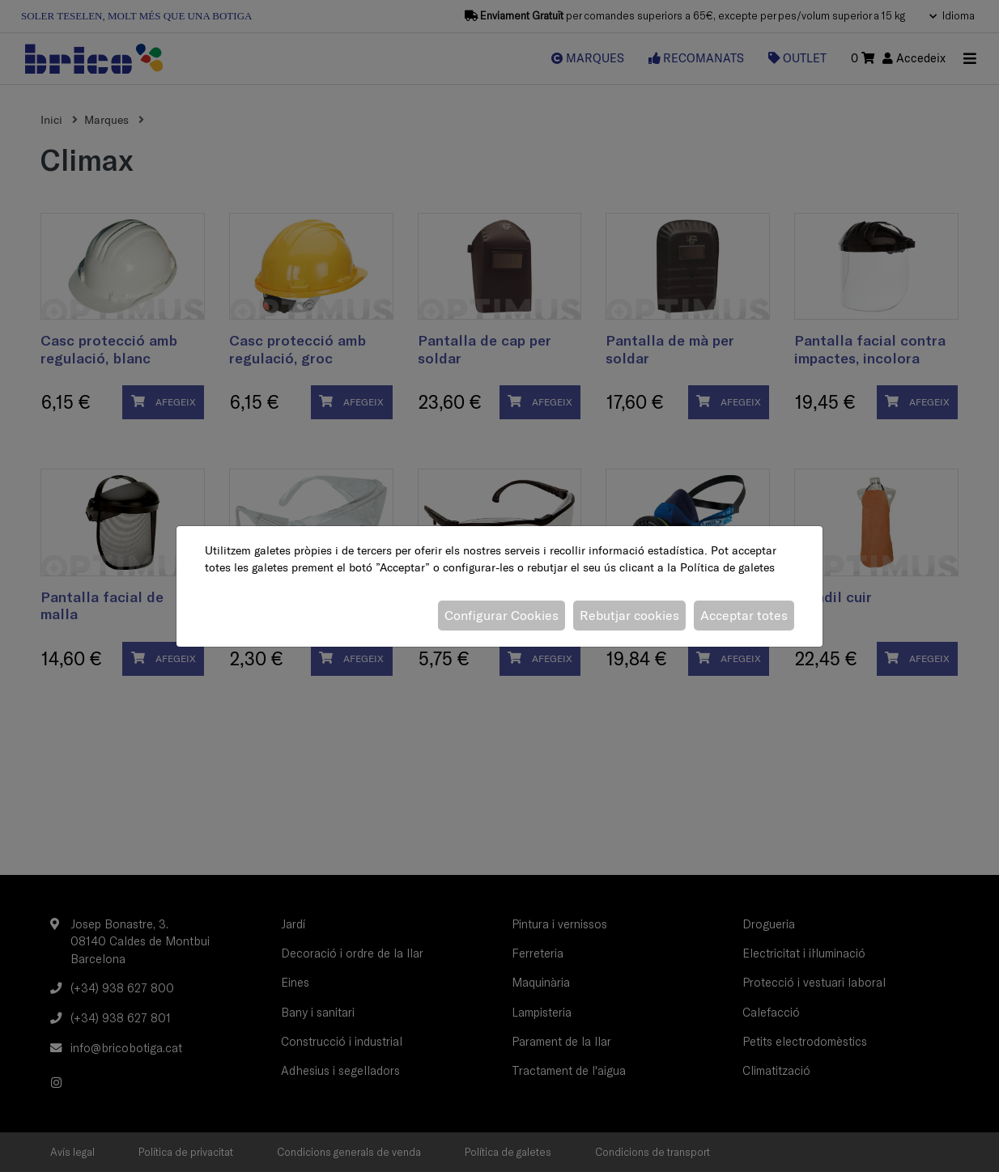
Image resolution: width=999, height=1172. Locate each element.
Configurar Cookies (501, 615)
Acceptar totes (744, 615)
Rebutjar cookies (629, 615)
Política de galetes (727, 567)
